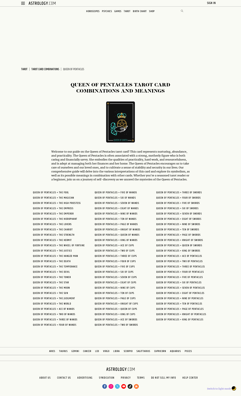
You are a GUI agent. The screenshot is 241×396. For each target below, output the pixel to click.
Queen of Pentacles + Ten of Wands (116, 219)
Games (117, 11)
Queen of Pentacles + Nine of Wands (116, 214)
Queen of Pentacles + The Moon (51, 288)
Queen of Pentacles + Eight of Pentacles (180, 293)
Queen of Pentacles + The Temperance (55, 267)
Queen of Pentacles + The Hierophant (55, 219)
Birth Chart (140, 11)
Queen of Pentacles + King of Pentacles (179, 320)
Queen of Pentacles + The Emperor (53, 214)
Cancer (87, 351)
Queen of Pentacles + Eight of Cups (115, 282)
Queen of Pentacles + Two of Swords (116, 325)
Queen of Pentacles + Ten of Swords (177, 230)
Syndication (105, 379)
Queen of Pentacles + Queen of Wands (117, 235)
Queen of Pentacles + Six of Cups (114, 272)
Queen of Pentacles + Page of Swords (178, 235)
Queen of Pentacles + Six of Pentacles (179, 282)
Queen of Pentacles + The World (52, 304)
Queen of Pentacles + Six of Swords (177, 208)
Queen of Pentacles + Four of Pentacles (180, 272)
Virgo (106, 351)
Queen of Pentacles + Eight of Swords (178, 219)
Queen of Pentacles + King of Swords (178, 251)
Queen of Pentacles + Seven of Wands (117, 203)
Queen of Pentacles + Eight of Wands (117, 208)
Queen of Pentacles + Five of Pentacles (179, 277)
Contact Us (57, 379)
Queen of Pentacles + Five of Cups (115, 267)
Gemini (75, 351)
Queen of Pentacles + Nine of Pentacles (179, 298)
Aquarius (175, 351)
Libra (116, 351)
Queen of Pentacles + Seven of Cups (116, 277)
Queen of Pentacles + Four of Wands (54, 325)
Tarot (127, 11)
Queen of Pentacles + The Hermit (52, 240)
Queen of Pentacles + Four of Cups (115, 261)
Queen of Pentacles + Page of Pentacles (180, 309)
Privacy (126, 379)
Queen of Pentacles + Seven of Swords (179, 214)
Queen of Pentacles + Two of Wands (54, 314)
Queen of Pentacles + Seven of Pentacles (180, 288)
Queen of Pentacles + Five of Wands (116, 192)
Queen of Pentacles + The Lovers (52, 224)
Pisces (188, 351)
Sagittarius (143, 351)
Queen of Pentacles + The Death (52, 261)
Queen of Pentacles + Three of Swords (179, 192)
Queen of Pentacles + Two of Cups (115, 251)
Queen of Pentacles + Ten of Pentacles (179, 304)
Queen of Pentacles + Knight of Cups (116, 304)
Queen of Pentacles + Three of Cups (116, 256)
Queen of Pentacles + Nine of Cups (115, 288)
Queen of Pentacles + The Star (51, 282)
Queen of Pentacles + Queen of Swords (179, 245)
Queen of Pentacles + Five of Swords (178, 203)
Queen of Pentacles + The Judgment (54, 298)
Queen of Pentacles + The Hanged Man (55, 256)
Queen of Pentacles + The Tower (52, 277)
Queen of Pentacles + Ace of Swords (116, 320)
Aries (52, 351)
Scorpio (128, 351)
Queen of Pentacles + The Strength (54, 235)
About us (36, 379)
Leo (97, 351)
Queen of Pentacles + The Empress (53, 208)
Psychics (107, 11)
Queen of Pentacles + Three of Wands (55, 320)
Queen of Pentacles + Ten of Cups (114, 293)
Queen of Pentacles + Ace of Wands (54, 309)
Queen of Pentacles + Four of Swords (178, 198)
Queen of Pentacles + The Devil (51, 272)
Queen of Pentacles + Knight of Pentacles (181, 314)
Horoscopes (92, 11)
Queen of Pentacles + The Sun (50, 293)
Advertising (81, 379)
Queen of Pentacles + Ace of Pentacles (179, 256)
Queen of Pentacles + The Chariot (53, 230)
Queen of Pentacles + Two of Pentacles (179, 261)
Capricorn (160, 351)
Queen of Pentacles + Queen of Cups (116, 309)
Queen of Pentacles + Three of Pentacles (180, 267)
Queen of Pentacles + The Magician (53, 198)
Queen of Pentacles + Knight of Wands (117, 230)
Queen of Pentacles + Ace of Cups (114, 245)
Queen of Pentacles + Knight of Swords (179, 240)
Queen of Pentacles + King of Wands (116, 240)
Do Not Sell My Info (169, 379)
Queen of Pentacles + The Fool (51, 192)
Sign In (212, 3)
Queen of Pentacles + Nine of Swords (178, 224)
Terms (144, 379)
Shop (152, 11)
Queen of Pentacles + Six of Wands (115, 198)
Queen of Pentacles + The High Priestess (57, 203)
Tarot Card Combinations (45, 69)
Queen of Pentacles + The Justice (52, 251)
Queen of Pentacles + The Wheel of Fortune (59, 245)
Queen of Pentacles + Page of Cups (115, 298)
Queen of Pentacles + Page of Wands (116, 224)
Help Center (197, 379)
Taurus (63, 351)
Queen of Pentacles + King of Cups (115, 314)
